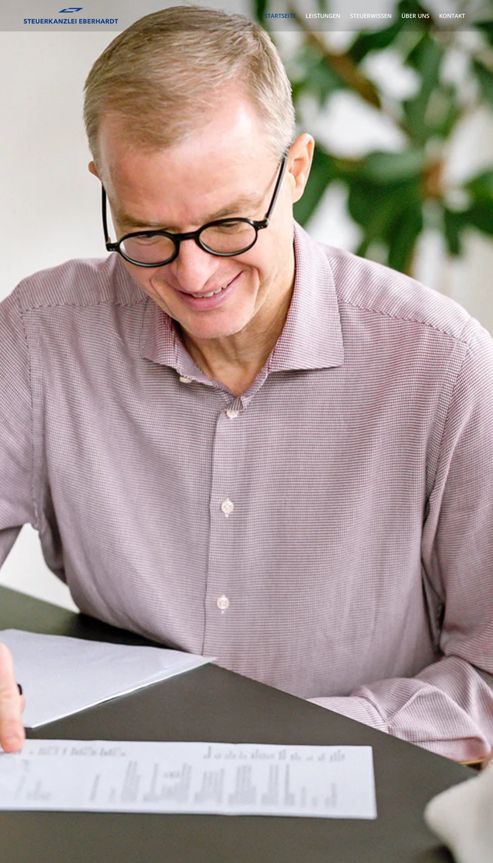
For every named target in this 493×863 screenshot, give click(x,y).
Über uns (415, 16)
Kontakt (452, 16)
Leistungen (323, 16)
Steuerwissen (371, 16)
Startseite (280, 16)
